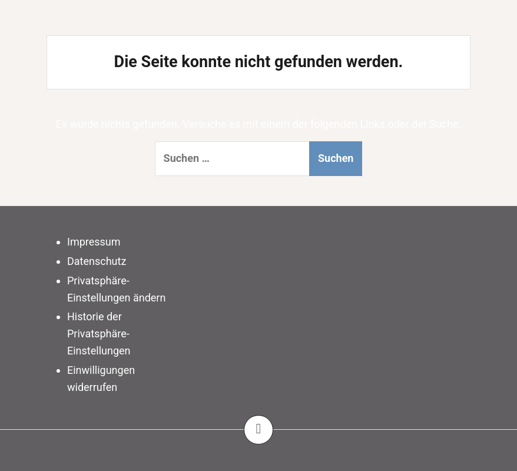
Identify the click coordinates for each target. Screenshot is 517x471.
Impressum (94, 242)
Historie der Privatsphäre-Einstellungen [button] (98, 333)
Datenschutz (96, 261)
